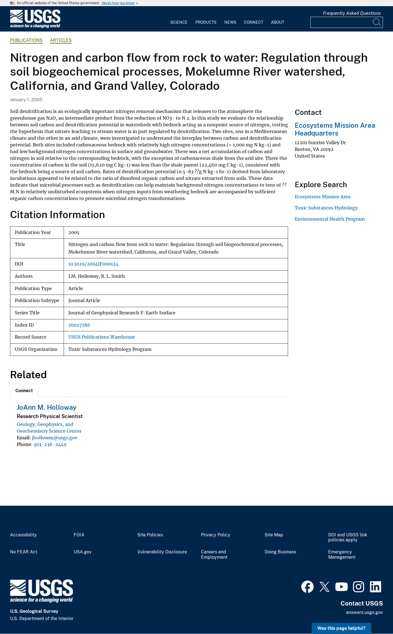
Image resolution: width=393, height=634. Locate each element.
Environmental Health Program (330, 219)
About (277, 22)
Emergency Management (342, 554)
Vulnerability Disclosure (162, 552)
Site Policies (150, 534)
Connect (253, 22)
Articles (61, 40)
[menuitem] (178, 18)
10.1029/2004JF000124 (93, 264)
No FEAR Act (23, 552)
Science (179, 22)
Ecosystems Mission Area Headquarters (335, 129)
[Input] (346, 22)
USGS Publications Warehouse (101, 337)
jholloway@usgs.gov (54, 437)
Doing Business (280, 552)
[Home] (35, 27)
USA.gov (83, 552)
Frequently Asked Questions (352, 13)
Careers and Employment (214, 554)
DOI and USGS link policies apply (347, 537)
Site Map (274, 534)
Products (205, 22)
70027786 (79, 325)
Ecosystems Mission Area (323, 196)
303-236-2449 (50, 444)
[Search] (377, 22)
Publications (26, 40)
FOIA (79, 534)
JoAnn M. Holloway (46, 407)
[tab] (24, 390)
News (230, 22)
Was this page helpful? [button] (341, 628)
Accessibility (23, 534)
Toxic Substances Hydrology (326, 208)
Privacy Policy (215, 534)
